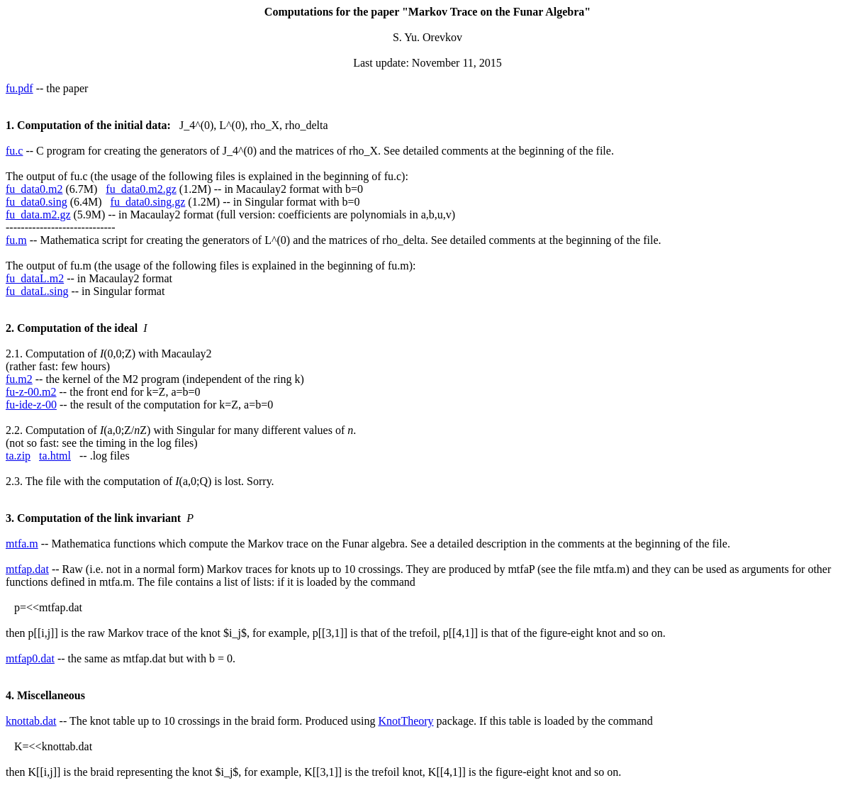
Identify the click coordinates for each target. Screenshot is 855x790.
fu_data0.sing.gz (148, 202)
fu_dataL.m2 (35, 278)
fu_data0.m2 (34, 189)
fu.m (16, 240)
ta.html (55, 456)
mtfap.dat (27, 569)
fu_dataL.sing (37, 291)
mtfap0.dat (30, 658)
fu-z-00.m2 (31, 392)
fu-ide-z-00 (31, 405)
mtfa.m (22, 544)
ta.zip (18, 456)
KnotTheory (405, 721)
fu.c (14, 151)
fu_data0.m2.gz (141, 189)
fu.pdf (19, 88)
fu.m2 (19, 379)
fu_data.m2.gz (38, 214)
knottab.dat (31, 721)
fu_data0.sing (36, 202)
